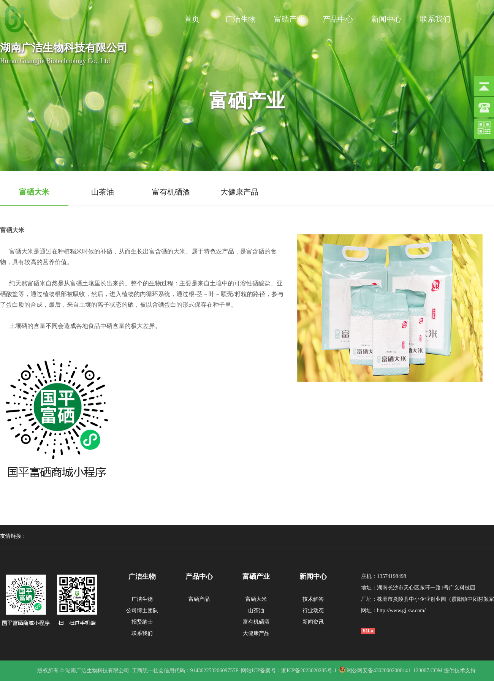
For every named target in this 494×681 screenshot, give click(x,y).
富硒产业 (289, 19)
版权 (42, 670)
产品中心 (338, 19)
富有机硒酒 (256, 622)
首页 (192, 19)
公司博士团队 (142, 610)
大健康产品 (256, 633)
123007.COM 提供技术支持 (444, 670)
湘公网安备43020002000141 (378, 670)
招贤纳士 (142, 622)
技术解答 (313, 599)
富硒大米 (256, 599)
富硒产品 (199, 599)
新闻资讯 (313, 622)
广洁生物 (240, 19)
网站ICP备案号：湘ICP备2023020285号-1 (288, 670)
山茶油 (256, 610)
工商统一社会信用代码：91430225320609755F (185, 670)
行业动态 (313, 610)
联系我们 (435, 19)
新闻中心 (386, 19)
